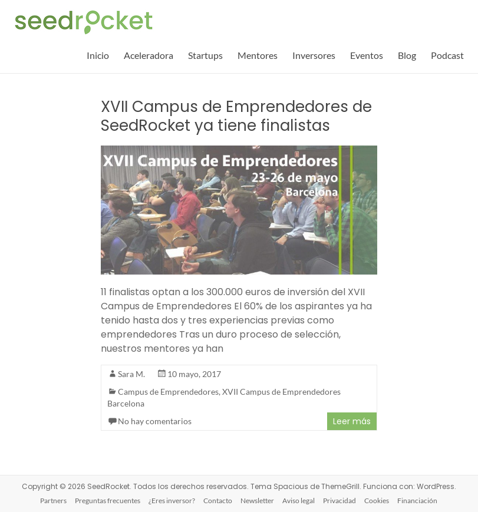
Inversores (313, 55)
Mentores (258, 55)
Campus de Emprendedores (168, 392)
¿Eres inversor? (172, 500)
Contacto (217, 500)
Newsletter (257, 500)
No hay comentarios (155, 421)
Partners (53, 500)
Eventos (366, 55)
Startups (205, 55)
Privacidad (339, 500)
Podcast (447, 55)
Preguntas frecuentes (107, 500)
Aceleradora (148, 55)
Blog (407, 55)
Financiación (417, 500)
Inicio (98, 55)
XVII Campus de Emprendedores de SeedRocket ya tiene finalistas (236, 116)
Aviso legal (298, 500)
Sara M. (131, 374)
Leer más (352, 421)
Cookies (376, 500)
